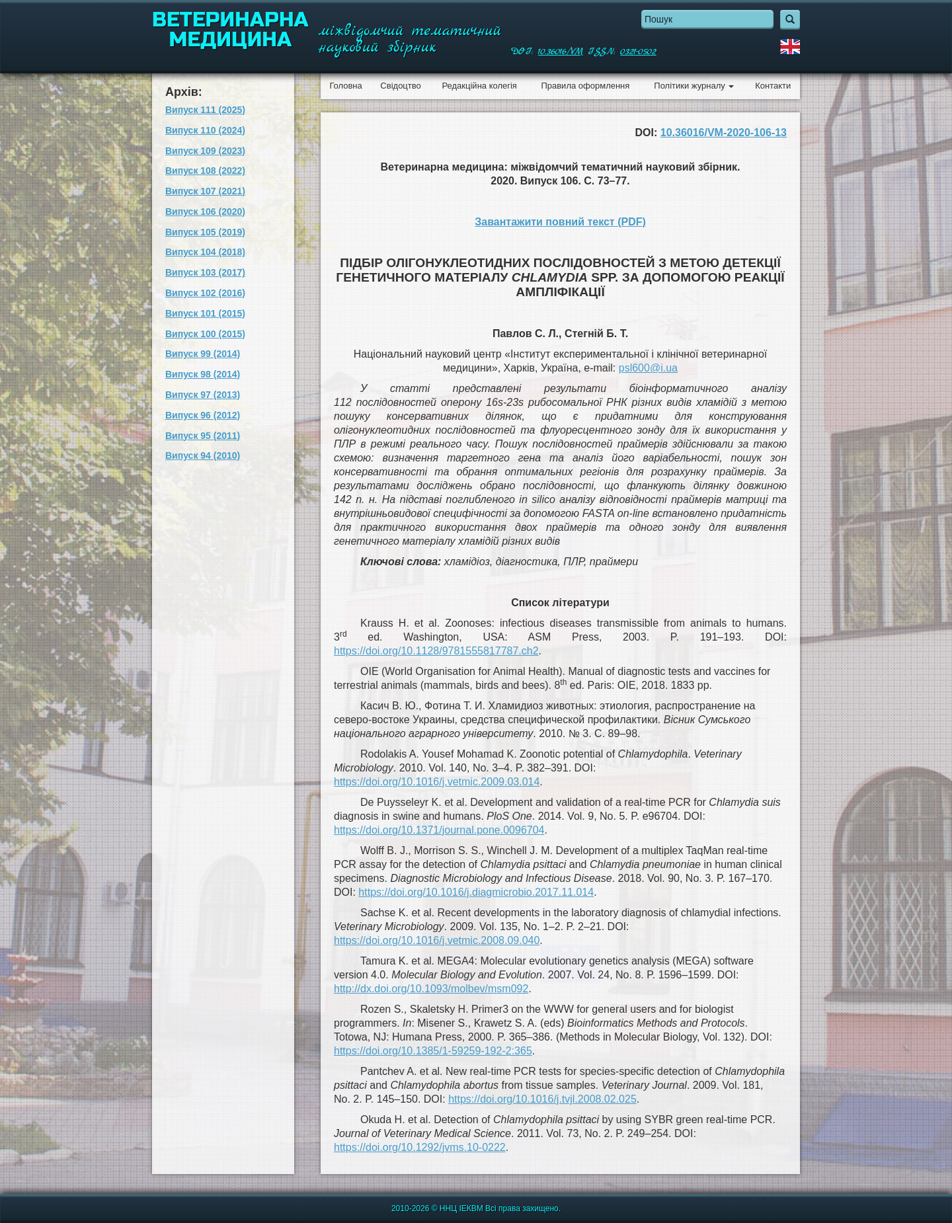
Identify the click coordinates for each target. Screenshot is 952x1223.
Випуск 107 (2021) (205, 191)
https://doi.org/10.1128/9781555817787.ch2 (436, 650)
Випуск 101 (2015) (205, 313)
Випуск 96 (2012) (202, 415)
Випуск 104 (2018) (205, 252)
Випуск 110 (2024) (205, 130)
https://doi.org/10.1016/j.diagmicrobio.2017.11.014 (476, 892)
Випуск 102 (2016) (205, 293)
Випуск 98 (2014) (202, 374)
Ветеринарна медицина (230, 29)
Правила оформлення (585, 86)
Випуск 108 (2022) (205, 170)
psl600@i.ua (648, 368)
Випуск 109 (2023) (205, 150)
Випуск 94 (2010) (202, 455)
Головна (345, 86)
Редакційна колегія (479, 86)
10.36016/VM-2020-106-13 (723, 132)
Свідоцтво (400, 86)
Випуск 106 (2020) (205, 211)
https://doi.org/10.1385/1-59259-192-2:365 (433, 1050)
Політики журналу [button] (694, 86)
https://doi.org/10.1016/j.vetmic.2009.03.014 (436, 781)
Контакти (773, 86)
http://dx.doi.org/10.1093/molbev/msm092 (431, 988)
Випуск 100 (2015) (205, 334)
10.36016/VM (560, 51)
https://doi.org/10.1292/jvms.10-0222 (420, 1147)
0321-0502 (638, 51)
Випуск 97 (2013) (202, 394)
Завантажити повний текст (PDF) (560, 221)
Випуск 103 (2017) (205, 272)
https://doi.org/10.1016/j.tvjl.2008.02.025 (542, 1099)
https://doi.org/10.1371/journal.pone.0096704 (439, 830)
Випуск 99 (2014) (202, 353)
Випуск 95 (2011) (202, 435)
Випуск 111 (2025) (205, 109)
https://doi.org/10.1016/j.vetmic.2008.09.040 (436, 940)
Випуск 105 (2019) (205, 232)
